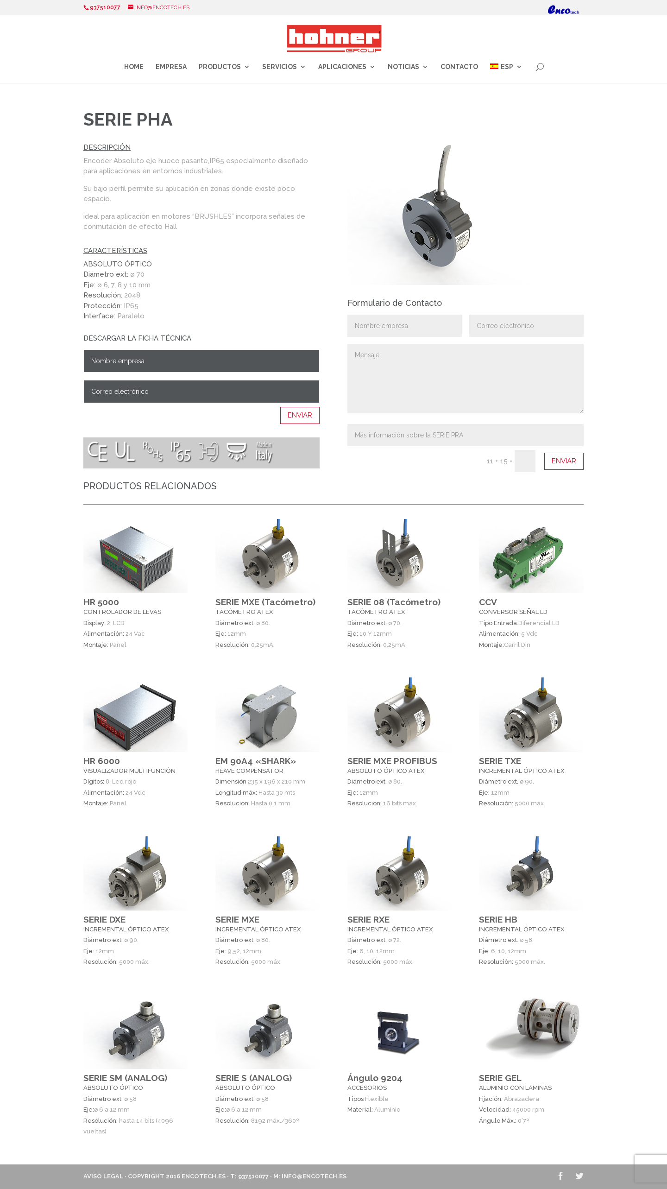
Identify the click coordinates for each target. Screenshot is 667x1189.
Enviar (300, 415)
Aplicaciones (342, 66)
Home (134, 66)
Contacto (459, 66)
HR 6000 (101, 760)
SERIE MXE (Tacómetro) (265, 602)
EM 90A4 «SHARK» (255, 760)
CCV (488, 602)
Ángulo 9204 (375, 1078)
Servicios (279, 66)
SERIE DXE (104, 919)
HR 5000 (101, 602)
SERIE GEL (500, 1078)
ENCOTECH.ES (204, 1176)
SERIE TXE (500, 760)
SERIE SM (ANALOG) (125, 1078)
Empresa (171, 66)
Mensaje (465, 378)
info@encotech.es (314, 1176)
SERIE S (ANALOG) (253, 1078)
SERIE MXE (237, 919)
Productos (220, 66)
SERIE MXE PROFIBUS (392, 760)
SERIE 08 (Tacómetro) (393, 602)
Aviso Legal (103, 1176)
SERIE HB (498, 919)
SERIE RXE (368, 919)
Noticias (403, 66)
